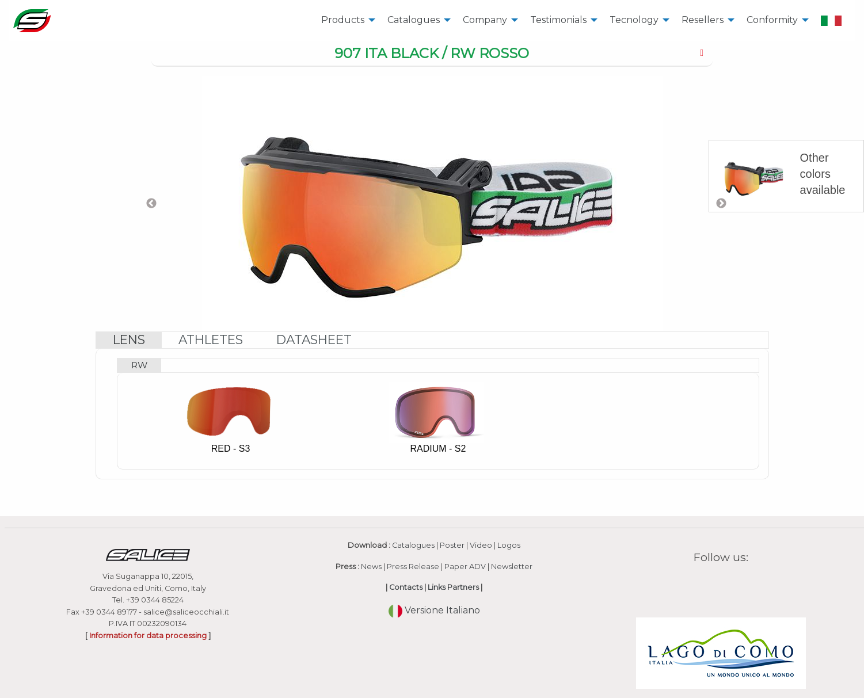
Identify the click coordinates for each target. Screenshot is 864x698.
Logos (508, 545)
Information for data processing (148, 635)
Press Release (413, 566)
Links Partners (453, 587)
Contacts (406, 587)
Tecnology (634, 19)
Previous (151, 203)
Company (485, 19)
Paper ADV (465, 566)
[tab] (432, 54)
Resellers (703, 19)
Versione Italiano (434, 610)
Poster (452, 545)
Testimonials (558, 19)
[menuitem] (345, 20)
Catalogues (413, 19)
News (371, 566)
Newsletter (511, 566)
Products (342, 19)
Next (721, 203)
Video (481, 545)
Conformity (772, 19)
